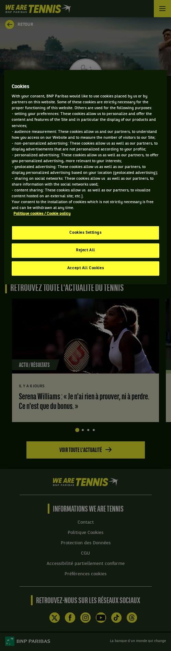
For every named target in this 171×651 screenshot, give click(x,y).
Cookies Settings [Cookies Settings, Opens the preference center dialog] (85, 232)
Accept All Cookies (85, 268)
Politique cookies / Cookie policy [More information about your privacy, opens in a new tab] (41, 214)
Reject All (85, 250)
